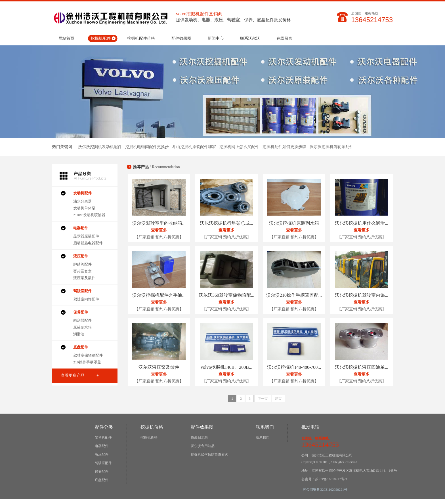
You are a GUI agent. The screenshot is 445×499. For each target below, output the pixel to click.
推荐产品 (141, 167)
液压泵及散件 (84, 278)
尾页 (278, 399)
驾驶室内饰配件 (86, 299)
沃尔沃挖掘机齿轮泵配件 (331, 147)
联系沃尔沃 (250, 38)
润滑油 (78, 334)
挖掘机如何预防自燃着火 (209, 454)
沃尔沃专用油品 (203, 446)
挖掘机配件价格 (141, 38)
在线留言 (284, 38)
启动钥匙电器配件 (88, 243)
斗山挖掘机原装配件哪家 (194, 147)
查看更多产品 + (80, 375)
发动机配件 (103, 437)
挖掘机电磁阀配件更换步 (147, 147)
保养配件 (101, 471)
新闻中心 (216, 38)
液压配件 (101, 454)
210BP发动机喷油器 (89, 215)
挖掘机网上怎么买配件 (239, 147)
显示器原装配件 (86, 236)
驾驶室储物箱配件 (88, 355)
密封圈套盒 (82, 271)
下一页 (263, 399)
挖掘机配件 (101, 38)
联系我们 (262, 437)
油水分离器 (82, 201)
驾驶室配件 (103, 463)
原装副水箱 (82, 327)
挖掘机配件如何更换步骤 (284, 147)
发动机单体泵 (84, 208)
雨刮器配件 (82, 320)
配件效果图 (181, 38)
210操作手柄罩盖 (87, 362)
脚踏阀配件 (82, 264)
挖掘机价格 (149, 437)
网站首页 (66, 38)
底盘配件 (101, 480)
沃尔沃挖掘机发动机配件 (100, 147)
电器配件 (101, 446)
